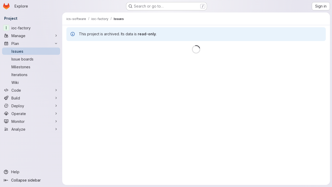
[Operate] (31, 113)
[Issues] (31, 51)
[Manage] (31, 35)
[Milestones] (31, 66)
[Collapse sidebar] (31, 180)
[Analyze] (31, 129)
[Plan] (31, 43)
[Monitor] (31, 121)
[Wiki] (31, 82)
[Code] (31, 90)
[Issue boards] (31, 59)
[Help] (31, 172)
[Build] (31, 98)
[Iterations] (31, 74)
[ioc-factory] (31, 27)
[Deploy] (31, 105)
